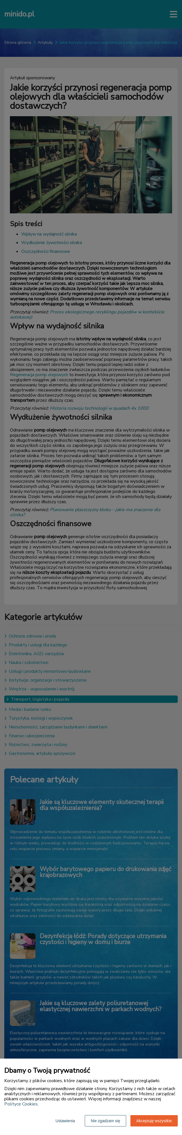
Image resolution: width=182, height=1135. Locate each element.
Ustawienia (65, 1121)
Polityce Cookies (21, 1104)
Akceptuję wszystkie (154, 1121)
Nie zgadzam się (105, 1121)
